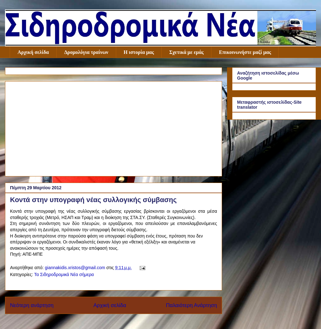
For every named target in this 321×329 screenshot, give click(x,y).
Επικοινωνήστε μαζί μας (245, 52)
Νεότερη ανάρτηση (32, 305)
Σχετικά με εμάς (186, 52)
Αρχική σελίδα (33, 52)
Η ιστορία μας (139, 52)
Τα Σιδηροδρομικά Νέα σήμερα (64, 274)
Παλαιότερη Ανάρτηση (191, 305)
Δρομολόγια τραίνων (86, 52)
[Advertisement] (113, 127)
